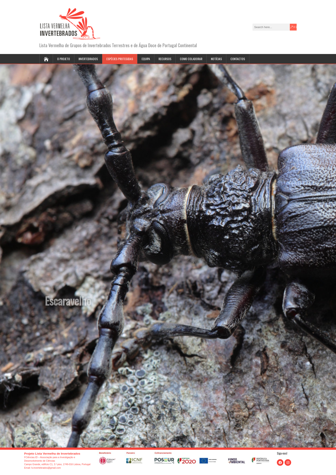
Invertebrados (88, 58)
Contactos (237, 58)
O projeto (63, 58)
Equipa (146, 58)
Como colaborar (191, 58)
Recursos (165, 58)
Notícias (216, 58)
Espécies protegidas (119, 58)
